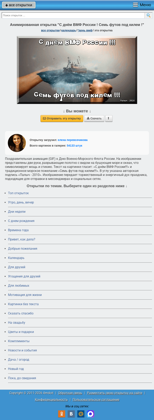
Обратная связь (70, 393)
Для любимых (18, 286)
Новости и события (22, 350)
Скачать (94, 118)
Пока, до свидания (22, 378)
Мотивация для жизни (25, 295)
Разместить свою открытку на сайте (114, 393)
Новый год (16, 369)
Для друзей (16, 267)
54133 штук (74, 145)
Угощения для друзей (24, 276)
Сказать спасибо (20, 313)
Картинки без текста (23, 304)
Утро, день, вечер (21, 202)
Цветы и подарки (21, 332)
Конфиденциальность (51, 400)
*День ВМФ (85, 30)
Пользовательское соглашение (96, 400)
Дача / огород (18, 359)
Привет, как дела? (21, 239)
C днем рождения (21, 221)
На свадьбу (16, 322)
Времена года (18, 230)
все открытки (18, 5)
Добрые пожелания (22, 249)
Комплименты (18, 341)
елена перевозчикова (73, 140)
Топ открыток (18, 193)
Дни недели (16, 212)
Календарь (68, 30)
